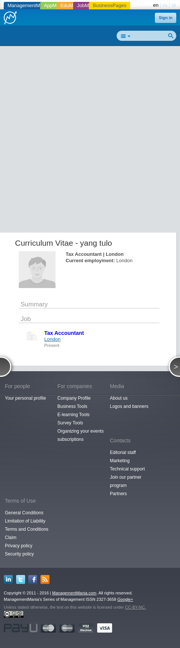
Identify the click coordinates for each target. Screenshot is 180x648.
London (52, 339)
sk (173, 5)
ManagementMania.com (74, 593)
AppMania (55, 5)
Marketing (120, 460)
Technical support (127, 469)
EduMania (71, 5)
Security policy (19, 554)
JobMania (87, 5)
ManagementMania (28, 5)
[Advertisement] (90, 141)
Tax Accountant (64, 333)
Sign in (165, 17)
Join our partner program (125, 481)
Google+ (125, 599)
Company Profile (74, 398)
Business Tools (72, 406)
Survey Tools (70, 423)
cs (164, 5)
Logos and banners (129, 406)
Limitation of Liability (25, 521)
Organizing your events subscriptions (80, 435)
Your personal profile (25, 398)
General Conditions (24, 512)
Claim (10, 537)
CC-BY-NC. (135, 607)
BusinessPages (109, 5)
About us (119, 398)
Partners (118, 493)
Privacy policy (18, 545)
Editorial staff (123, 452)
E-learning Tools (73, 414)
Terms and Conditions (26, 529)
